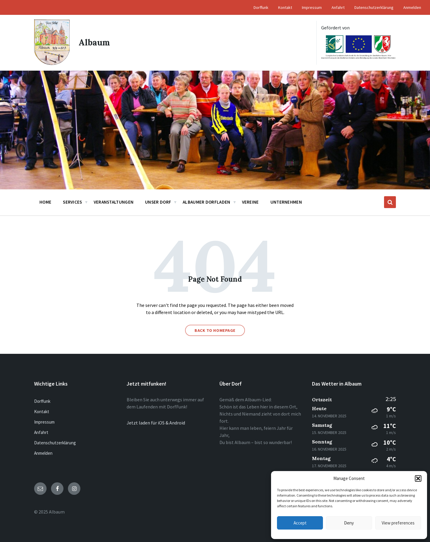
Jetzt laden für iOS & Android (156, 423)
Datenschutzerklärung (55, 443)
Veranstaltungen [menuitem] (114, 202)
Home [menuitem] (45, 202)
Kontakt (41, 411)
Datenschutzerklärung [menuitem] (374, 7)
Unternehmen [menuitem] (286, 202)
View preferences (398, 523)
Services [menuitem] (72, 202)
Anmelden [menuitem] (412, 7)
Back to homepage (215, 330)
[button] (418, 478)
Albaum (94, 42)
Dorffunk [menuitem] (261, 7)
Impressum (44, 422)
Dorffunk (42, 401)
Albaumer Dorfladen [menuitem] (206, 202)
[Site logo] (52, 63)
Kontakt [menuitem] (285, 7)
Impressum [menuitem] (312, 7)
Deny (349, 523)
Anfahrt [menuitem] (338, 7)
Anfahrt (41, 432)
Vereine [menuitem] (250, 202)
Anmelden (43, 453)
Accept (300, 523)
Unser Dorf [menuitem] (158, 202)
